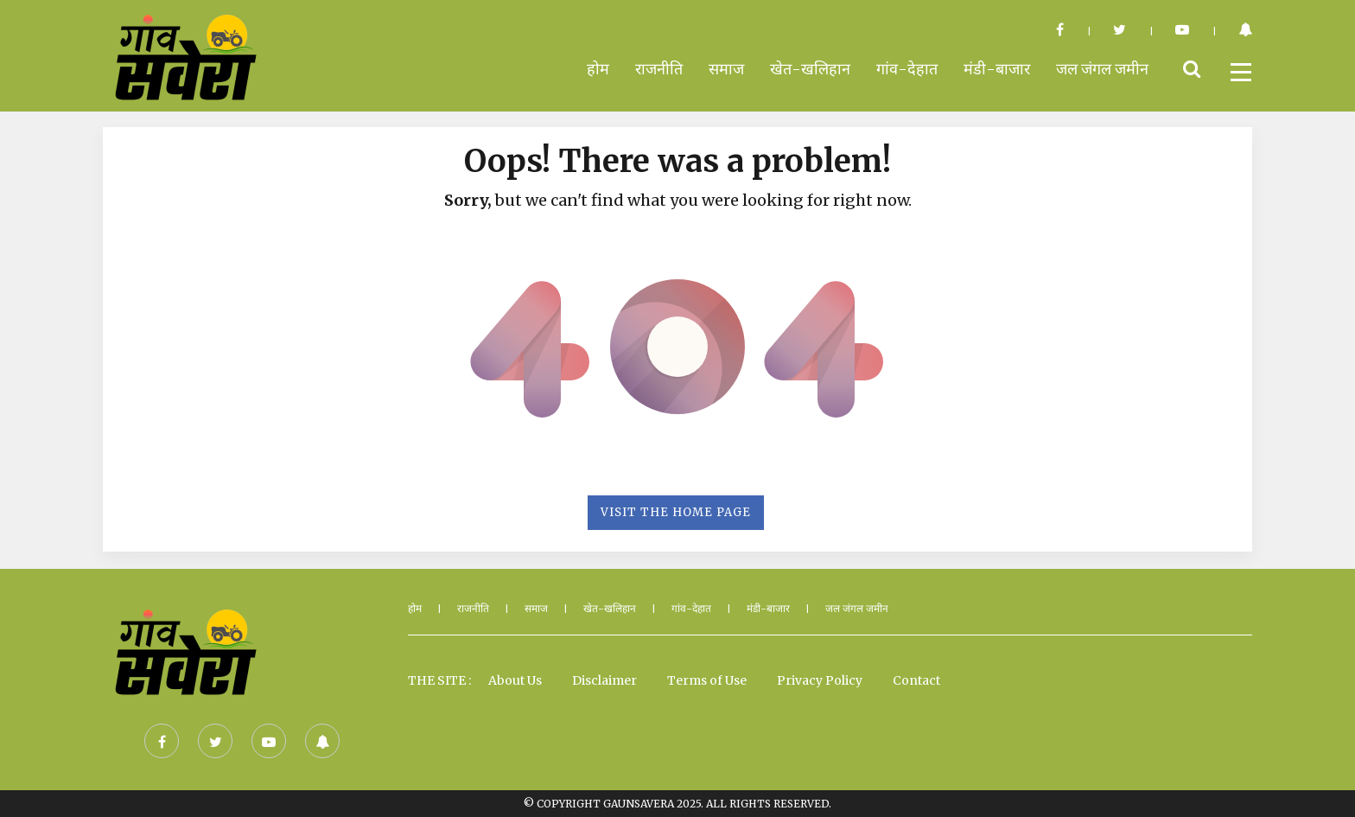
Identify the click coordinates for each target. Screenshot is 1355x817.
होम (598, 69)
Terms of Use (707, 680)
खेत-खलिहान (810, 69)
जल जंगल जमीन (1102, 69)
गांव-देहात (907, 69)
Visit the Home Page (676, 512)
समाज (726, 69)
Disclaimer (604, 680)
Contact (916, 680)
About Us (515, 680)
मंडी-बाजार (997, 69)
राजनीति (659, 69)
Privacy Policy (819, 680)
